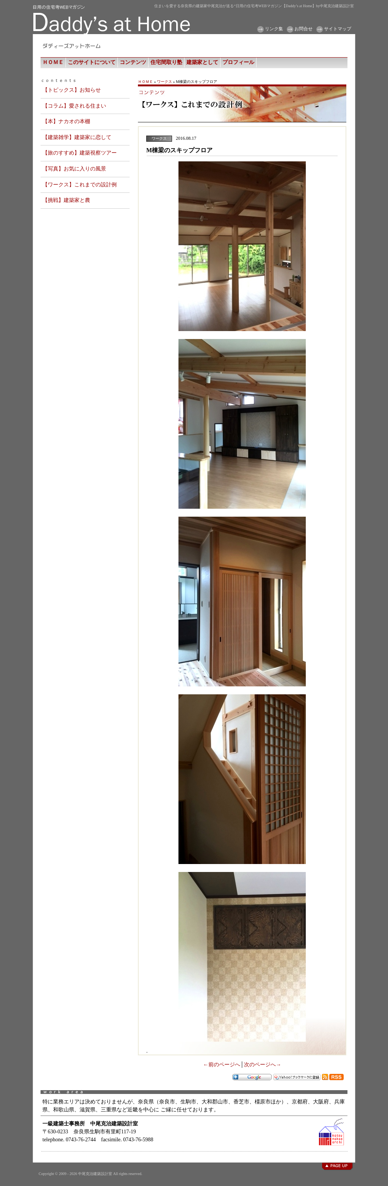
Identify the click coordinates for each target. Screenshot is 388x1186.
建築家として (202, 62)
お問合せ (303, 28)
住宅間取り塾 (166, 62)
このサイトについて (92, 62)
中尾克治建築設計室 (95, 1174)
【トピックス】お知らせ (71, 90)
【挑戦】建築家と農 (66, 200)
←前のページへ (221, 1064)
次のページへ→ (262, 1064)
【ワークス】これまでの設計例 (79, 185)
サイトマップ (337, 28)
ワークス (164, 82)
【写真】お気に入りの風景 (74, 169)
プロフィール (238, 62)
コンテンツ (133, 62)
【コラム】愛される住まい (74, 106)
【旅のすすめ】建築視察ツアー (79, 153)
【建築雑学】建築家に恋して (76, 137)
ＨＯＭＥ (53, 62)
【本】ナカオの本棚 (66, 121)
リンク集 (274, 28)
